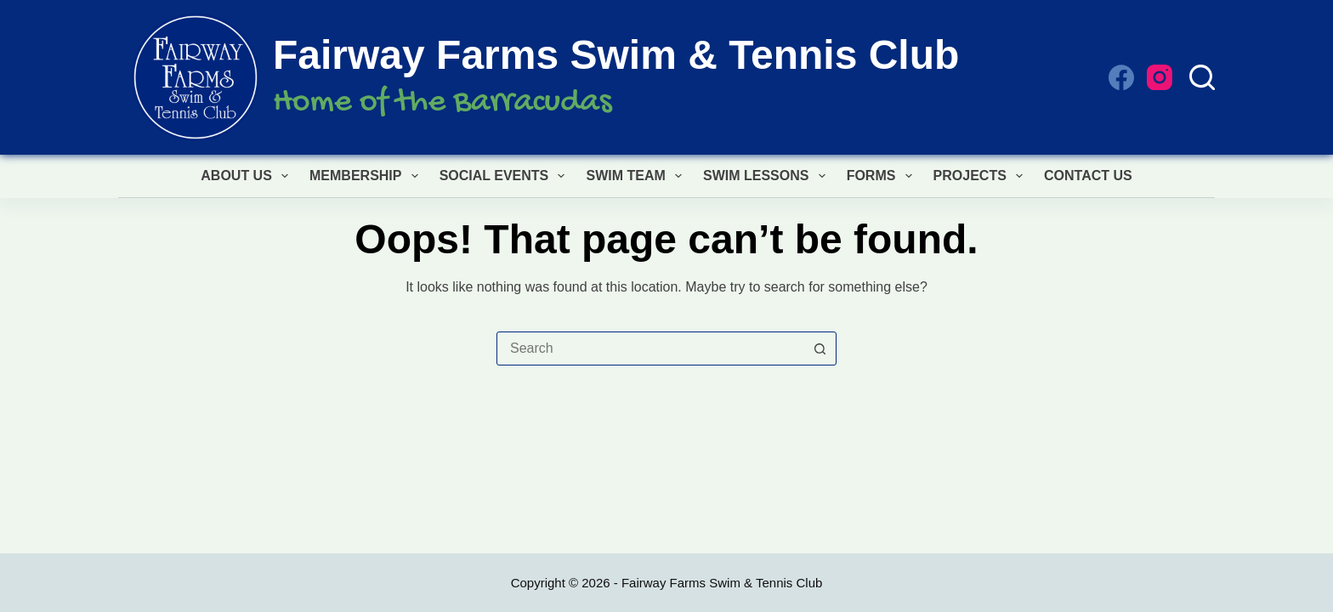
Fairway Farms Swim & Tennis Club (616, 54)
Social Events (506, 176)
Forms (883, 176)
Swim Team (637, 176)
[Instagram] (1159, 77)
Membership (367, 176)
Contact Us (1088, 175)
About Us (248, 176)
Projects (981, 176)
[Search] (1202, 77)
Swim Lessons (767, 176)
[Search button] (819, 348)
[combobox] (650, 349)
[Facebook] (1121, 77)
